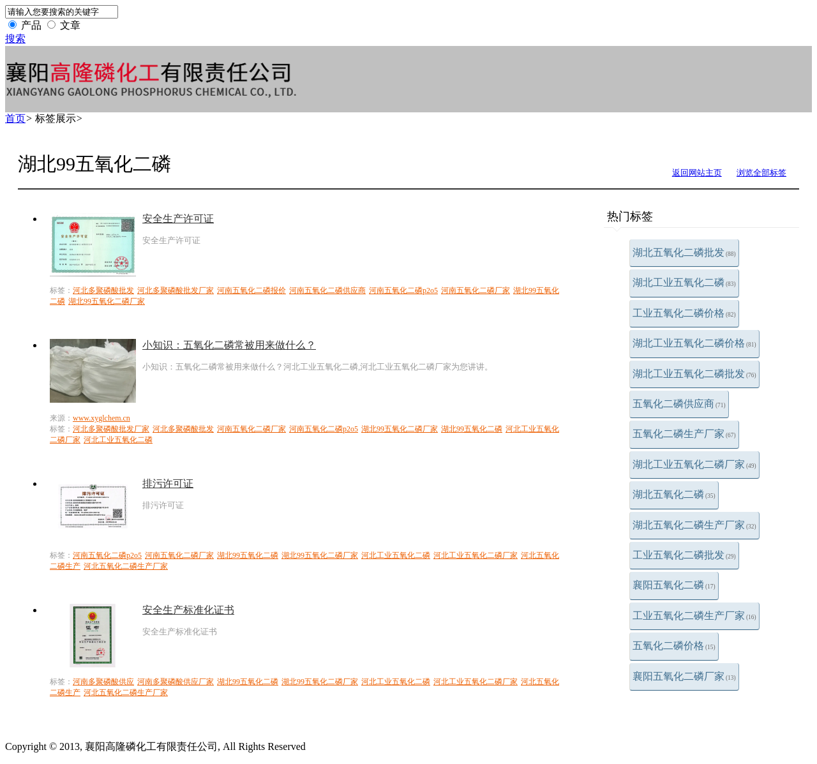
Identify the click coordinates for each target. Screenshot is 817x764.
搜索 (15, 38)
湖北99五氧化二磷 (471, 428)
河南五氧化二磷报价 (251, 290)
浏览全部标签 (761, 172)
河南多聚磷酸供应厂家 (175, 681)
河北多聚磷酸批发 (103, 290)
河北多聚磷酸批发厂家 (175, 290)
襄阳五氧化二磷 (674, 585)
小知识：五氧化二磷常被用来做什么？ (229, 345)
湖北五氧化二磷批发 (684, 252)
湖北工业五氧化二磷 (684, 282)
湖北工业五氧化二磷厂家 (694, 464)
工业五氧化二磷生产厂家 (694, 615)
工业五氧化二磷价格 (684, 313)
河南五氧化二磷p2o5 (403, 290)
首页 (15, 118)
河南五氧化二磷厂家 (475, 290)
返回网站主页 (697, 172)
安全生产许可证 (178, 218)
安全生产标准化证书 (188, 609)
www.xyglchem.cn (101, 418)
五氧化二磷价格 (674, 645)
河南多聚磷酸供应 (103, 681)
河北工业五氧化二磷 (118, 439)
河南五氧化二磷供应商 (327, 290)
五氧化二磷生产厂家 (684, 433)
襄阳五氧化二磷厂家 (684, 676)
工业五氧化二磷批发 (684, 555)
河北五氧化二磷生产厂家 (126, 566)
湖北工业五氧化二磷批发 (694, 373)
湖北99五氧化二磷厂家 (106, 301)
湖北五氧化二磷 (674, 494)
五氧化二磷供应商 (679, 403)
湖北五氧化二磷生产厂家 (694, 525)
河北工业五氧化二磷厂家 (475, 555)
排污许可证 (167, 483)
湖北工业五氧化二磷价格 (694, 343)
